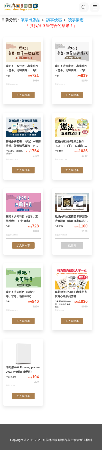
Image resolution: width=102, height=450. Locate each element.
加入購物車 (23, 94)
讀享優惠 (54, 20)
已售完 (72, 245)
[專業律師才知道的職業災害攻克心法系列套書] (72, 290)
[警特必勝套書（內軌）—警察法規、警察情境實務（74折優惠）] (23, 139)
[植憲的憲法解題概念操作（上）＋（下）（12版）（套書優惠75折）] (72, 139)
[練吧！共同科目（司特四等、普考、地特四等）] (23, 290)
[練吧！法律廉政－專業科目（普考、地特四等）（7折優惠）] (72, 64)
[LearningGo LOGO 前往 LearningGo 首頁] (20, 7)
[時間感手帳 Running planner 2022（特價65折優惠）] (23, 365)
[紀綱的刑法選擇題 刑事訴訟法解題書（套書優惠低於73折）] (72, 215)
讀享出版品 (30, 20)
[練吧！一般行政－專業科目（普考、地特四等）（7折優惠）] (23, 64)
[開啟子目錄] (95, 7)
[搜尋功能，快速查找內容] (84, 7)
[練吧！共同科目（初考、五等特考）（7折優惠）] (23, 215)
